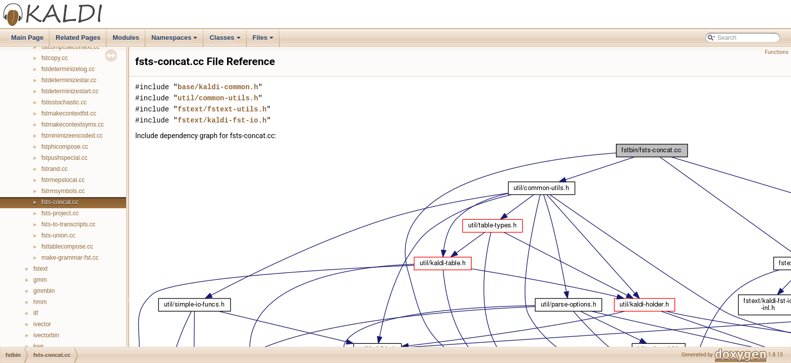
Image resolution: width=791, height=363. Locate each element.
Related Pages (77, 37)
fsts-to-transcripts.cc (68, 224)
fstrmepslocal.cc (63, 180)
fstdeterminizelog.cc (68, 69)
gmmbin (44, 290)
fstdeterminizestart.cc (69, 91)
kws (38, 346)
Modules (125, 37)
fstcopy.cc (54, 58)
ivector (42, 324)
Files (264, 40)
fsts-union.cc (58, 235)
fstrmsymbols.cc (63, 191)
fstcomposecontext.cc (70, 46)
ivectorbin (46, 335)
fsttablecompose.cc (67, 246)
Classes (225, 40)
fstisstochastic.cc (64, 102)
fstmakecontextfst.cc (68, 113)
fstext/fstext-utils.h (222, 109)
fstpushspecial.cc (64, 157)
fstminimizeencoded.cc (71, 135)
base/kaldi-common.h (218, 87)
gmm (40, 279)
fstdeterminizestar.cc (68, 80)
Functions (776, 52)
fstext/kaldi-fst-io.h (222, 120)
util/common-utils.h (218, 98)
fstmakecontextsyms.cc (72, 124)
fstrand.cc (54, 168)
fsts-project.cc (60, 213)
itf (35, 313)
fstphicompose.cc (64, 146)
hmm (40, 302)
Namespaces (175, 40)
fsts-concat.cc (59, 202)
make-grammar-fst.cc (69, 257)
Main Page (27, 37)
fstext (40, 268)
